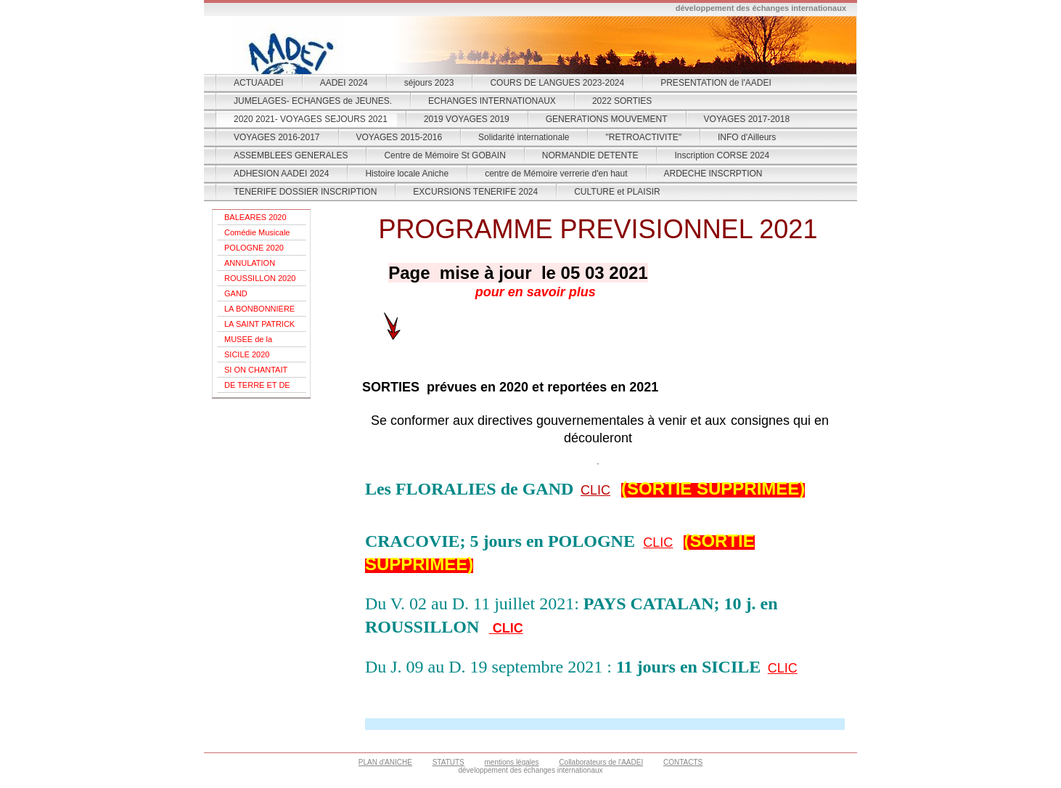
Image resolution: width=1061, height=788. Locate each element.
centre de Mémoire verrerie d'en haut (556, 173)
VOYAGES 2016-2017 (277, 137)
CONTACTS (682, 762)
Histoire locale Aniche (406, 173)
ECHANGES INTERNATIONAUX (492, 101)
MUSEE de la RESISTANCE (249, 341)
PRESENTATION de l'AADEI (715, 83)
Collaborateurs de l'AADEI (601, 762)
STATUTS (448, 762)
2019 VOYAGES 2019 (466, 119)
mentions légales (512, 762)
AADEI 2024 (344, 83)
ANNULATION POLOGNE (249, 265)
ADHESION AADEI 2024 (281, 173)
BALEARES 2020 (255, 217)
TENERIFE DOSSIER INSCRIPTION (305, 192)
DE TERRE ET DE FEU (257, 387)
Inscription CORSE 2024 (721, 155)
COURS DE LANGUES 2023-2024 (557, 83)
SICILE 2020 (246, 354)
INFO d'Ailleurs (747, 137)
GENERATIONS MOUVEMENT (607, 119)
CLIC (595, 490)
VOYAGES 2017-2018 (747, 119)
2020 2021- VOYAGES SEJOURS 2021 (311, 119)
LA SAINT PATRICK (259, 324)
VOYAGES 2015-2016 (399, 137)
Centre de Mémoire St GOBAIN (444, 155)
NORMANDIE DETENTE (590, 155)
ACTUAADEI (259, 83)
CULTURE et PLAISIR (617, 192)
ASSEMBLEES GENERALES (291, 155)
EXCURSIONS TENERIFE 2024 (475, 192)
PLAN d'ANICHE (385, 762)
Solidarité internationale (523, 137)
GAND (235, 293)
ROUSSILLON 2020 (259, 278)
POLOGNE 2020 (254, 247)
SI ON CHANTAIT (255, 369)
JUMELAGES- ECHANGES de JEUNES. (313, 101)
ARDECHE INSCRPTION (713, 173)
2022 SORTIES (622, 101)
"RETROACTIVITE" (643, 137)
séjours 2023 (429, 83)
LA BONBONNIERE (259, 308)
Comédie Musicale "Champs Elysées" (257, 234)
